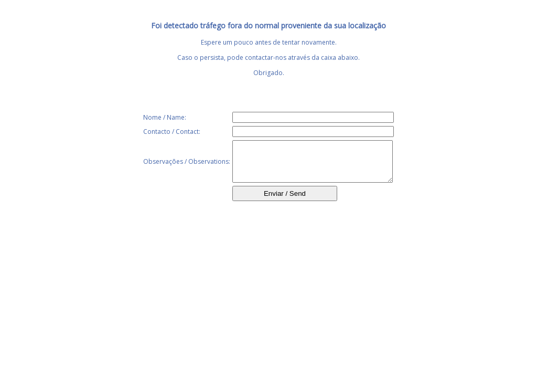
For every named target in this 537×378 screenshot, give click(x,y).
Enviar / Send (285, 201)
